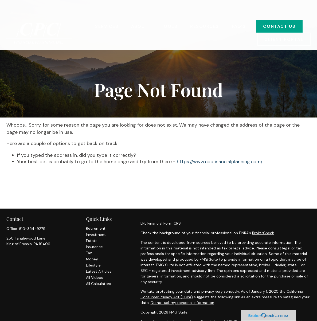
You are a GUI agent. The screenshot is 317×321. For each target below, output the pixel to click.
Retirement (95, 228)
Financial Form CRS (164, 223)
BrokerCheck (263, 232)
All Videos (94, 277)
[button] (107, 10)
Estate (91, 240)
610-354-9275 (32, 228)
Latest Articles (98, 271)
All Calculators (98, 283)
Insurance (94, 246)
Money (92, 259)
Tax (89, 252)
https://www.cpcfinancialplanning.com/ (220, 161)
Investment (96, 234)
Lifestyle (93, 265)
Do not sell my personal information (182, 302)
